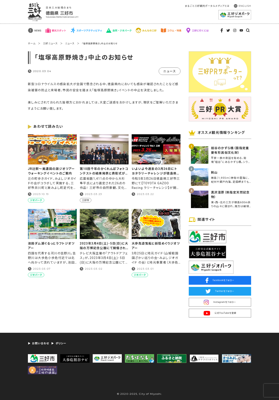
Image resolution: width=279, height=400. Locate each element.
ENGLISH (245, 5)
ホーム (32, 43)
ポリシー (61, 343)
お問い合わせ (40, 343)
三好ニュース (50, 43)
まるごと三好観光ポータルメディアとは (207, 6)
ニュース (70, 43)
